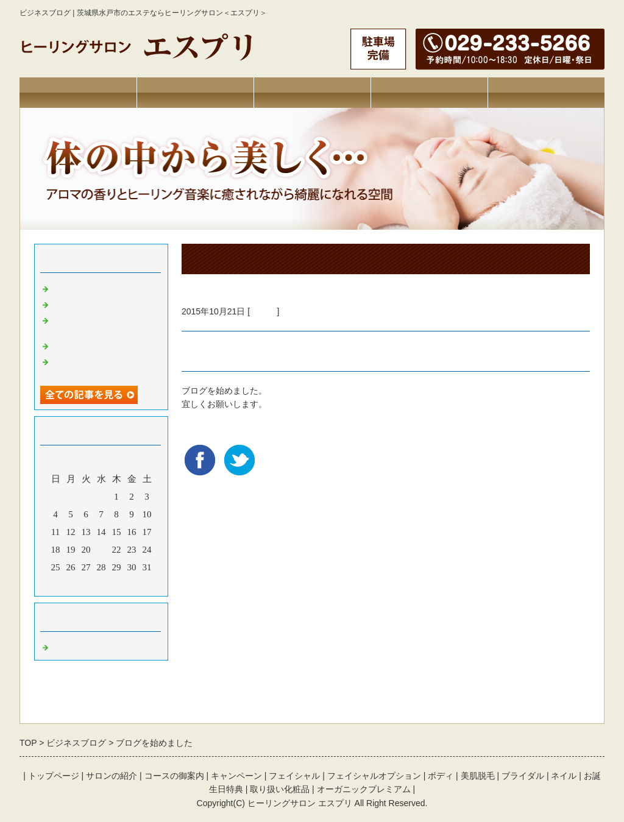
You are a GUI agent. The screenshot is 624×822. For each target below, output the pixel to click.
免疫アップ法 (79, 302)
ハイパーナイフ (84, 344)
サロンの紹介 (195, 92)
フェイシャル (294, 776)
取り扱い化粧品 (280, 789)
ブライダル (523, 776)
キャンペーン (429, 92)
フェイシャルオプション (374, 776)
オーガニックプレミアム (364, 789)
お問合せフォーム (546, 92)
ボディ (440, 776)
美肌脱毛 (478, 776)
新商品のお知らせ (89, 286)
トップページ (78, 92)
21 (101, 549)
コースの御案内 (174, 776)
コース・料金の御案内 (312, 92)
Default (263, 311)
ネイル (563, 776)
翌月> (124, 584)
